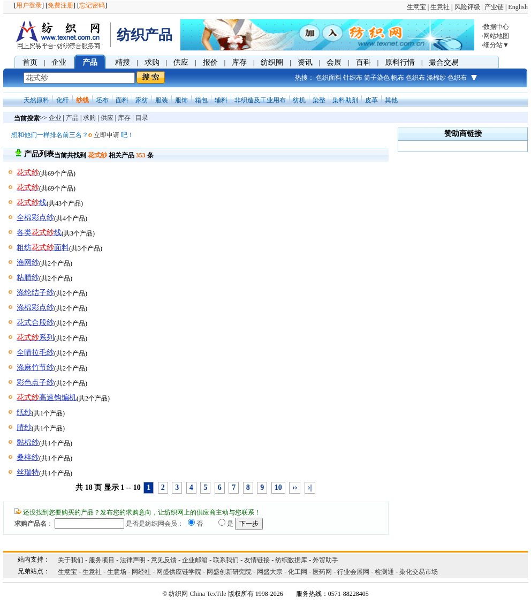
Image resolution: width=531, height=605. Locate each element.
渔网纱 (28, 263)
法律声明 (133, 560)
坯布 (102, 100)
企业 (58, 62)
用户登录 (29, 5)
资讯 (305, 62)
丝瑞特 (28, 472)
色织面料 (329, 77)
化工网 (297, 572)
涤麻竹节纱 (35, 368)
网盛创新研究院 (229, 572)
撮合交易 (444, 62)
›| (310, 487)
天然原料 (36, 100)
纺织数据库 (291, 560)
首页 (29, 62)
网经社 (141, 572)
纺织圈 (272, 62)
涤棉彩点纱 (35, 308)
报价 (210, 62)
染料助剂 (345, 100)
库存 (239, 62)
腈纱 (24, 428)
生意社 (440, 7)
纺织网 (178, 594)
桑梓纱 (28, 457)
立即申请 (106, 135)
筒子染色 (377, 77)
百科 (363, 62)
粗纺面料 (43, 248)
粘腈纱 (28, 278)
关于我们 (71, 560)
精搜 (122, 62)
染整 (319, 100)
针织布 (352, 77)
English (518, 7)
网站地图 (496, 36)
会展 (334, 62)
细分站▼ (496, 45)
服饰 (181, 100)
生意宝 (416, 7)
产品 (89, 62)
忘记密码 (92, 5)
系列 (35, 338)
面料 (122, 100)
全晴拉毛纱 (35, 353)
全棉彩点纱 (35, 218)
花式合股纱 (35, 323)
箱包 (201, 100)
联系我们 (226, 560)
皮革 (371, 100)
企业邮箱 (195, 560)
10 (278, 487)
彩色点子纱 (35, 383)
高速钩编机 (47, 398)
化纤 (62, 100)
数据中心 (496, 27)
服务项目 (102, 560)
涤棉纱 (436, 77)
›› (294, 487)
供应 (180, 62)
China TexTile (207, 594)
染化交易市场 (418, 572)
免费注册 (60, 5)
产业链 (494, 7)
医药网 (322, 572)
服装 (161, 100)
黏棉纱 (28, 442)
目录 (141, 118)
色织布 (415, 77)
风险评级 (467, 7)
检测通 (384, 572)
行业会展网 (353, 572)
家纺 (141, 100)
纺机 (299, 100)
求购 (152, 62)
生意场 (116, 572)
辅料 (221, 100)
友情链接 (257, 560)
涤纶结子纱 (35, 293)
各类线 (39, 233)
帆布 (397, 77)
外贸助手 (325, 560)
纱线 (82, 100)
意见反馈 (164, 560)
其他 (391, 100)
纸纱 (24, 413)
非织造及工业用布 (260, 100)
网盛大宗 (270, 572)
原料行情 (400, 62)
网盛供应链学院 (178, 572)
